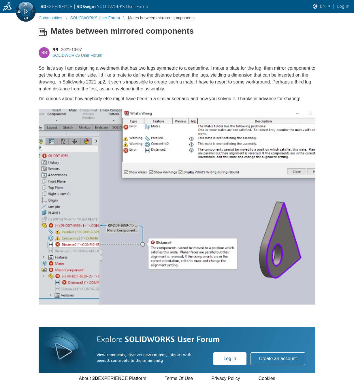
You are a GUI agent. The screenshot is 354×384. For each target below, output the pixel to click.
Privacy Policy (225, 378)
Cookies (267, 378)
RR (55, 49)
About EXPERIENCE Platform (112, 378)
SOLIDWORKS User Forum (77, 55)
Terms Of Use (179, 378)
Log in (229, 358)
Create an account (278, 358)
